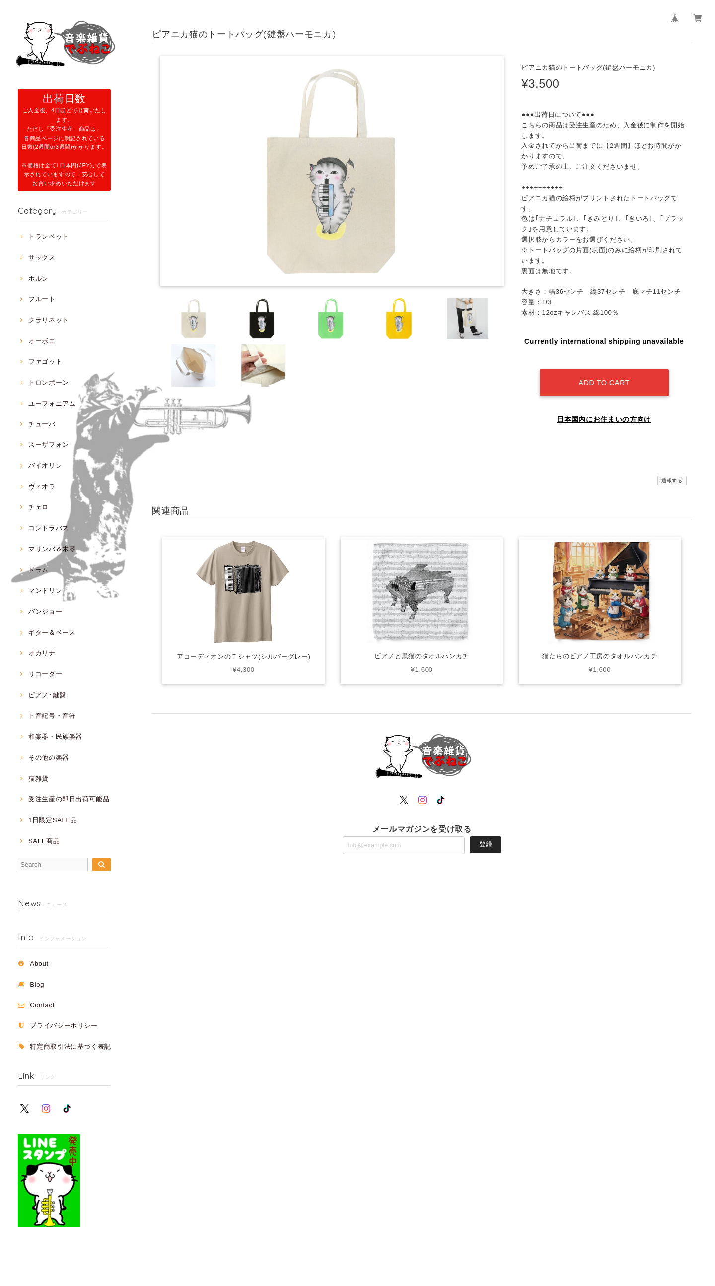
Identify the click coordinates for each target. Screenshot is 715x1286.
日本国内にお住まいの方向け (604, 412)
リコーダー (45, 674)
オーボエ (42, 341)
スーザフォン (48, 444)
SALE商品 (44, 841)
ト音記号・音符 (52, 715)
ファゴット (45, 361)
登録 (485, 836)
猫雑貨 (38, 778)
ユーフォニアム (52, 403)
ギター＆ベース (52, 632)
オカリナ (42, 653)
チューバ (42, 424)
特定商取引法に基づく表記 (70, 1046)
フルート (42, 299)
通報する (672, 473)
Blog (37, 984)
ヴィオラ (42, 486)
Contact (42, 1005)
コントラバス (48, 528)
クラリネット (48, 320)
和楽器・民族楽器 (55, 736)
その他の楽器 (48, 757)
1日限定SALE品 (52, 820)
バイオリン (45, 465)
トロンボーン (48, 382)
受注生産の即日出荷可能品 (69, 799)
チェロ (38, 507)
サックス (42, 257)
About (39, 963)
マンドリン (45, 590)
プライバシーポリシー (64, 1025)
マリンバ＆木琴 (52, 549)
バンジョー (45, 611)
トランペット (48, 236)
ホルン (38, 278)
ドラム (38, 569)
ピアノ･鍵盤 (47, 695)
